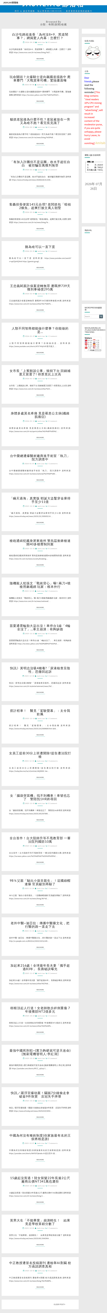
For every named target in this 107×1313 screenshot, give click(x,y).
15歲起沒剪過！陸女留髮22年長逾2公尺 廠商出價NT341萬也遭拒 (40, 1179)
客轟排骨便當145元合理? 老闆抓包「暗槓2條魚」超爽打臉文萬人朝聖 (40, 206)
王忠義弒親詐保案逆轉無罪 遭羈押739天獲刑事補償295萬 (40, 287)
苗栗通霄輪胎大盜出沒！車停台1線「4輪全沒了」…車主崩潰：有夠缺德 (40, 627)
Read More (41, 58)
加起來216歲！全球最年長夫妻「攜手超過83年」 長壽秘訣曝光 (40, 967)
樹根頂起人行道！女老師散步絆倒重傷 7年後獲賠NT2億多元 (40, 1009)
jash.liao (41, 42)
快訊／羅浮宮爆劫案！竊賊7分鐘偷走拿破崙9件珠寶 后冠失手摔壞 (40, 1094)
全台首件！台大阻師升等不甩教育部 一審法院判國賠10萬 (40, 839)
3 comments (52, 676)
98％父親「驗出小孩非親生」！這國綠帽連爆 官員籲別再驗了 (40, 882)
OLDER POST (59, 1304)
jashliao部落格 (10, 2)
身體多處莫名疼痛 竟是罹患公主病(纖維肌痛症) (40, 415)
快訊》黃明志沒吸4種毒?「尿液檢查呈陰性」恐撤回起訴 (40, 669)
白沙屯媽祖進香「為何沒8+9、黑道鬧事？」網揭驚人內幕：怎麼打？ (40, 36)
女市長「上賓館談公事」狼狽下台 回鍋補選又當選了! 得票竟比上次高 (40, 372)
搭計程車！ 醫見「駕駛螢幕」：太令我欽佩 (40, 712)
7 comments (52, 1143)
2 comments (52, 85)
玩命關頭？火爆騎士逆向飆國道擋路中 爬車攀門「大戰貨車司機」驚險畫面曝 (40, 78)
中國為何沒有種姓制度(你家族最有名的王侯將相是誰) (40, 1137)
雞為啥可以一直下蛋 (40, 247)
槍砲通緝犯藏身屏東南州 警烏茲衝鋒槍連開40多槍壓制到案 (40, 542)
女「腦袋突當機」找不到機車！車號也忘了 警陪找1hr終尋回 (40, 797)
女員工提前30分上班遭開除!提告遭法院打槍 (40, 754)
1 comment (52, 170)
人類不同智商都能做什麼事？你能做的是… (40, 330)
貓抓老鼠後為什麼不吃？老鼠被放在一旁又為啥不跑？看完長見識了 (40, 121)
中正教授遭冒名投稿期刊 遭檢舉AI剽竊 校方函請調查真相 (40, 1264)
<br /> (93, 170)
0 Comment (52, 42)
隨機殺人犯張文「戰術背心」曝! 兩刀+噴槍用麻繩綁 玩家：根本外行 (40, 584)
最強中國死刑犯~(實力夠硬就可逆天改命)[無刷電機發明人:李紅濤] (40, 1052)
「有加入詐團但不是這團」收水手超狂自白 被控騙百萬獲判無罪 (40, 163)
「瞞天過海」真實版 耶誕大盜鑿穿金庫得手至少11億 (40, 500)
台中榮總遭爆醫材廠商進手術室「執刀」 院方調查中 (40, 457)
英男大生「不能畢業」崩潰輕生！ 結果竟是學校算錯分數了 (40, 1222)
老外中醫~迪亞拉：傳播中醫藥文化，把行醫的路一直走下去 (40, 924)
